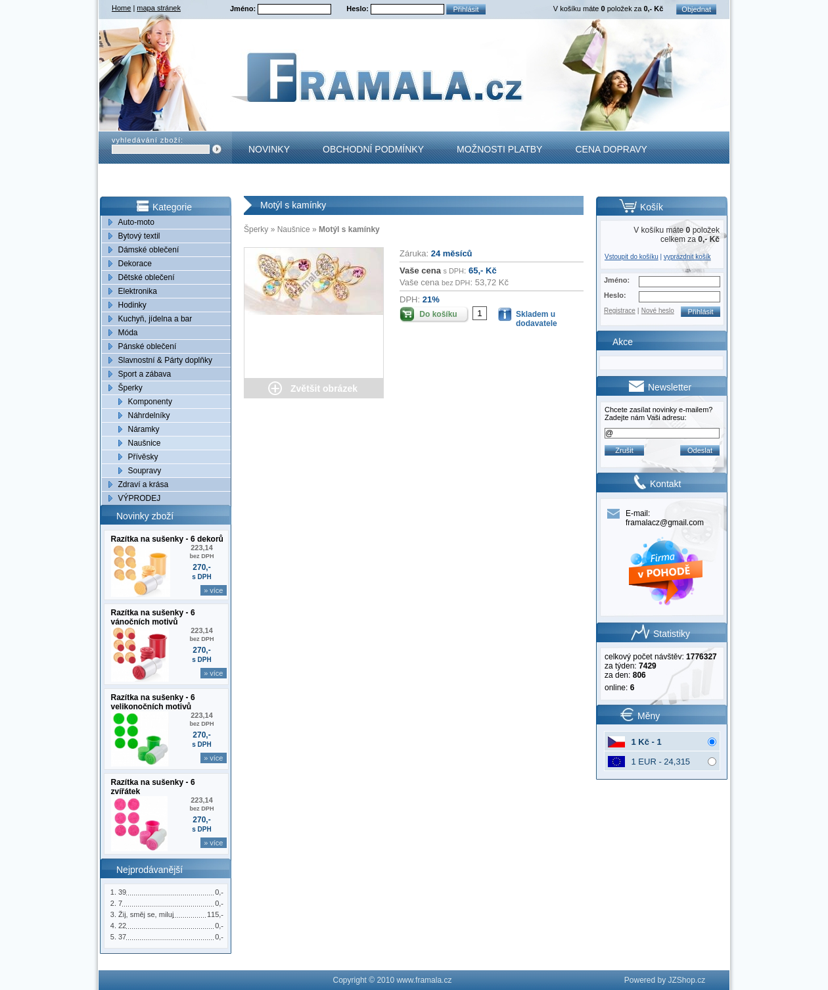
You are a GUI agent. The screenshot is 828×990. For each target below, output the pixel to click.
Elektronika (137, 291)
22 (122, 926)
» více (213, 590)
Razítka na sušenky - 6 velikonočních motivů (153, 702)
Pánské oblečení (147, 346)
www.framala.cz (423, 980)
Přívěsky (143, 456)
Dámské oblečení (148, 249)
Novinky (269, 149)
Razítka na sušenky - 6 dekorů (167, 539)
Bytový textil (139, 236)
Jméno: (244, 8)
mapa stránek (159, 8)
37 (122, 937)
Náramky (144, 429)
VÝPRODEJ (139, 498)
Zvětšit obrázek (323, 388)
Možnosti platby (499, 149)
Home (121, 8)
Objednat (696, 9)
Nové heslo (657, 310)
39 (122, 892)
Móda (128, 332)
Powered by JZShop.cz (664, 980)
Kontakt (269, 181)
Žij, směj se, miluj (145, 914)
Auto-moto (136, 222)
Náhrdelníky (149, 415)
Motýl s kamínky (349, 229)
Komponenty (150, 401)
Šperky (130, 387)
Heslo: (358, 8)
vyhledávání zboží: (147, 140)
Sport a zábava (145, 374)
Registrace (619, 310)
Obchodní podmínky (373, 149)
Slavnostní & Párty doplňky (165, 360)
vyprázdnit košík (687, 256)
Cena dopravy (611, 149)
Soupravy (145, 470)
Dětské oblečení (146, 277)
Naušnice (144, 443)
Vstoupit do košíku (631, 256)
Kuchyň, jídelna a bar (155, 318)
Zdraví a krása (143, 484)
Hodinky (132, 305)
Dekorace (135, 263)
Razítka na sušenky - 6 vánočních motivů (153, 617)
